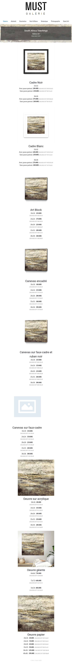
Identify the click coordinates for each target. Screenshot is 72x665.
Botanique (44, 21)
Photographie (55, 21)
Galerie (5, 21)
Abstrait (13, 21)
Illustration (22, 21)
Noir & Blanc (34, 21)
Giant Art (66, 21)
